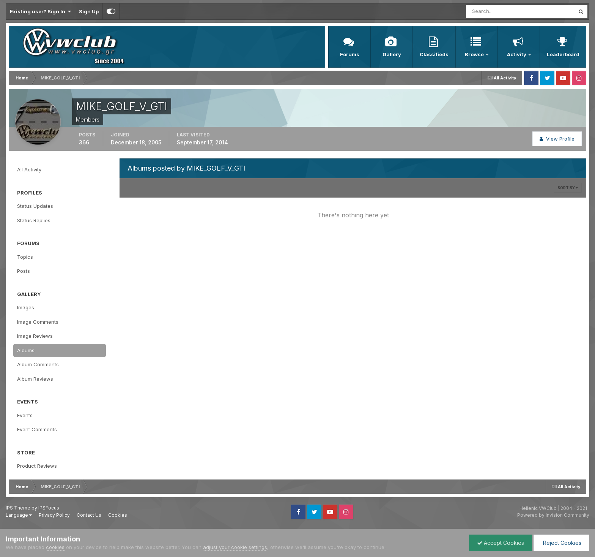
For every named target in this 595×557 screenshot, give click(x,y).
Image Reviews (35, 336)
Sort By (567, 187)
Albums (26, 350)
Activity (517, 54)
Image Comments (37, 322)
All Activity (29, 169)
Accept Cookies (500, 543)
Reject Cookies (561, 543)
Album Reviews (35, 379)
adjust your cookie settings (235, 547)
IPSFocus (48, 508)
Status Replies (33, 220)
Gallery (391, 54)
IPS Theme (18, 508)
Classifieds (434, 54)
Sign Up (89, 11)
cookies (55, 547)
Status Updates (35, 206)
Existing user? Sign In (40, 11)
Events (25, 415)
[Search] (495, 11)
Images (25, 307)
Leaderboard (563, 54)
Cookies (117, 515)
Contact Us (89, 515)
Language (19, 515)
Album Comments (38, 364)
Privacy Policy (54, 515)
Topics (25, 257)
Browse (475, 54)
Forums (349, 54)
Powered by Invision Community (553, 515)
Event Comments (37, 429)
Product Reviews (37, 466)
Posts (23, 271)
